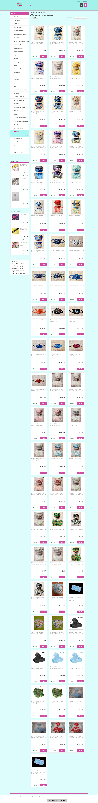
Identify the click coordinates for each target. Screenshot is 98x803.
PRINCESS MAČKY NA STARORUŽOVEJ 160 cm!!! (23, 244)
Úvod (32, 12)
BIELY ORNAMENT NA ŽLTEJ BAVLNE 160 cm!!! (23, 230)
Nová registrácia (84, 1)
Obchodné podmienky (41, 5)
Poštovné (60, 5)
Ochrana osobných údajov (52, 5)
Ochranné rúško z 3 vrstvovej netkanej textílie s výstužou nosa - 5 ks (76, 599)
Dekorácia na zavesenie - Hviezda (24, 193)
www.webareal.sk (22, 794)
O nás (34, 5)
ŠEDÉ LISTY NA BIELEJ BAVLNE (23, 179)
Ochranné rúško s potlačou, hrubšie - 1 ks (56, 320)
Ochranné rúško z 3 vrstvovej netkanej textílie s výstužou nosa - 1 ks (38, 772)
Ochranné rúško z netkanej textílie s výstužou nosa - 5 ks (57, 390)
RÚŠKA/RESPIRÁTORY (37, 12)
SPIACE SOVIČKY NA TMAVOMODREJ (23, 215)
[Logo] (19, 5)
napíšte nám (14, 272)
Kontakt (65, 5)
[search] (81, 5)
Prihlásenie (78, 1)
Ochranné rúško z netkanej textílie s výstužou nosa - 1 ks (38, 42)
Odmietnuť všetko (52, 800)
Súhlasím (63, 800)
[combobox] (78, 18)
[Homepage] (30, 5)
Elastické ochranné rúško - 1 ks (57, 250)
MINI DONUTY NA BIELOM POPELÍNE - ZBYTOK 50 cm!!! (23, 166)
